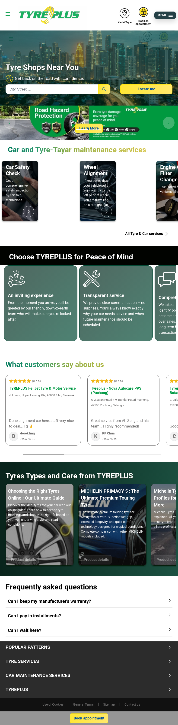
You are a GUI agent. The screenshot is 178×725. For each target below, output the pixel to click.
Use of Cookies (53, 704)
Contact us (132, 704)
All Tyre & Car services (146, 233)
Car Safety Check (18, 170)
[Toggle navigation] (7, 15)
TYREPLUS (88, 689)
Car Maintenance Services (88, 675)
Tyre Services (88, 661)
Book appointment (89, 718)
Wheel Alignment (95, 170)
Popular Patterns (88, 647)
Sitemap (109, 704)
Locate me (146, 89)
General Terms (83, 704)
